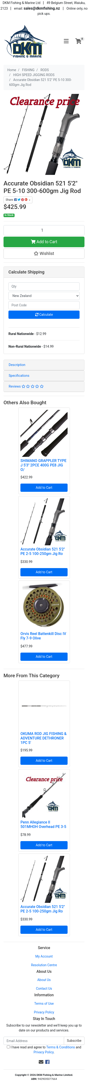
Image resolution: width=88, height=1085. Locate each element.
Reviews (26, 386)
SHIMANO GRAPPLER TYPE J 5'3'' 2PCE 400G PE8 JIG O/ (43, 465)
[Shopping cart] (78, 41)
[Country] (44, 296)
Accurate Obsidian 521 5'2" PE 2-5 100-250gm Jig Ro (42, 551)
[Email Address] (34, 1041)
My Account (44, 956)
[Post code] (44, 305)
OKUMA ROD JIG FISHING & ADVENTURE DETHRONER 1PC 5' (43, 738)
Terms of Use (44, 1003)
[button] (44, 253)
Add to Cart (44, 241)
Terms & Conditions (60, 1047)
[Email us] (41, 1062)
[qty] (44, 286)
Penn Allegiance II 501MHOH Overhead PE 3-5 (43, 824)
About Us (44, 980)
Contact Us (44, 988)
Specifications (19, 375)
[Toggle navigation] (66, 41)
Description (17, 365)
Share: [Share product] (17, 199)
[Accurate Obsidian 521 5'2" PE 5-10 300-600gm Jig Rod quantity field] (44, 230)
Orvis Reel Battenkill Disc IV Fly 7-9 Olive (43, 635)
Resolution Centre (44, 965)
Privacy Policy (44, 1012)
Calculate (44, 314)
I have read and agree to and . (44, 1049)
